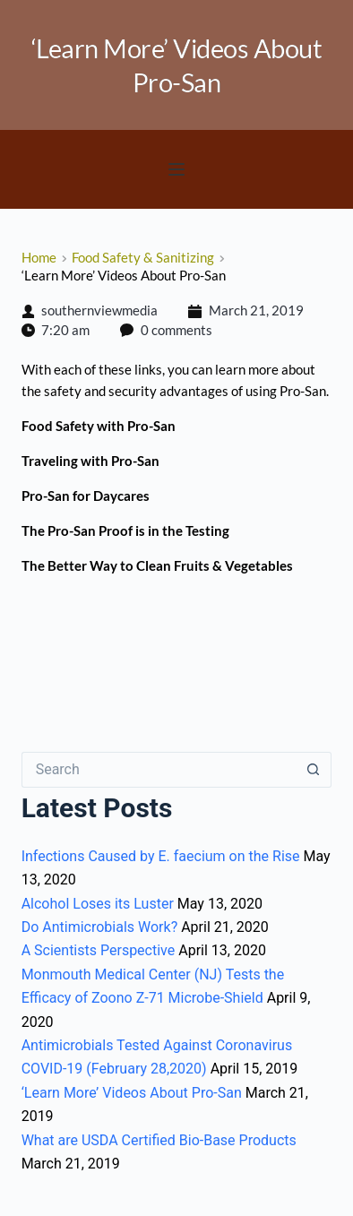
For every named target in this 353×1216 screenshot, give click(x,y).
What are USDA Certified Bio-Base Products (159, 1140)
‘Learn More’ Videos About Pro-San (132, 1092)
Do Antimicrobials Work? (100, 927)
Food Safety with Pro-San (99, 426)
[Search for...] (159, 770)
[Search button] (313, 770)
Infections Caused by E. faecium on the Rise (161, 856)
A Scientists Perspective (99, 950)
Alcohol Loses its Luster (98, 903)
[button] (176, 169)
